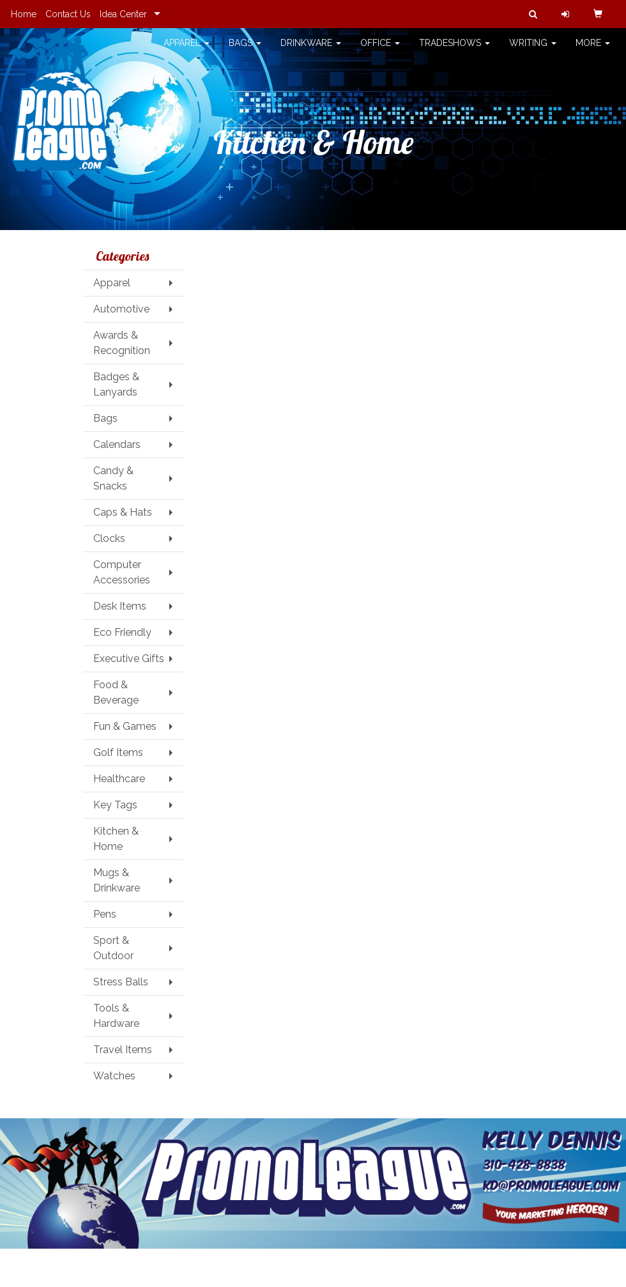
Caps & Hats (122, 512)
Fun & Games (124, 726)
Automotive (121, 309)
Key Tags (115, 805)
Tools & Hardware (116, 1015)
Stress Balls (120, 982)
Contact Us (68, 14)
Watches (114, 1076)
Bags (245, 51)
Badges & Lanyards (116, 384)
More (593, 51)
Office (380, 51)
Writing (532, 51)
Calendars (117, 444)
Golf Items (118, 752)
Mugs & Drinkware (116, 880)
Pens (104, 914)
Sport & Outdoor (113, 948)
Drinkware (310, 51)
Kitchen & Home (116, 838)
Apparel (187, 51)
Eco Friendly (122, 632)
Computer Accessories (121, 572)
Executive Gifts (128, 658)
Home (23, 14)
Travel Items (122, 1050)
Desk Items (119, 606)
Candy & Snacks (113, 478)
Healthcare (119, 779)
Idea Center (123, 14)
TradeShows (454, 51)
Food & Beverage (116, 692)
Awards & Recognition (121, 343)
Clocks (109, 538)
